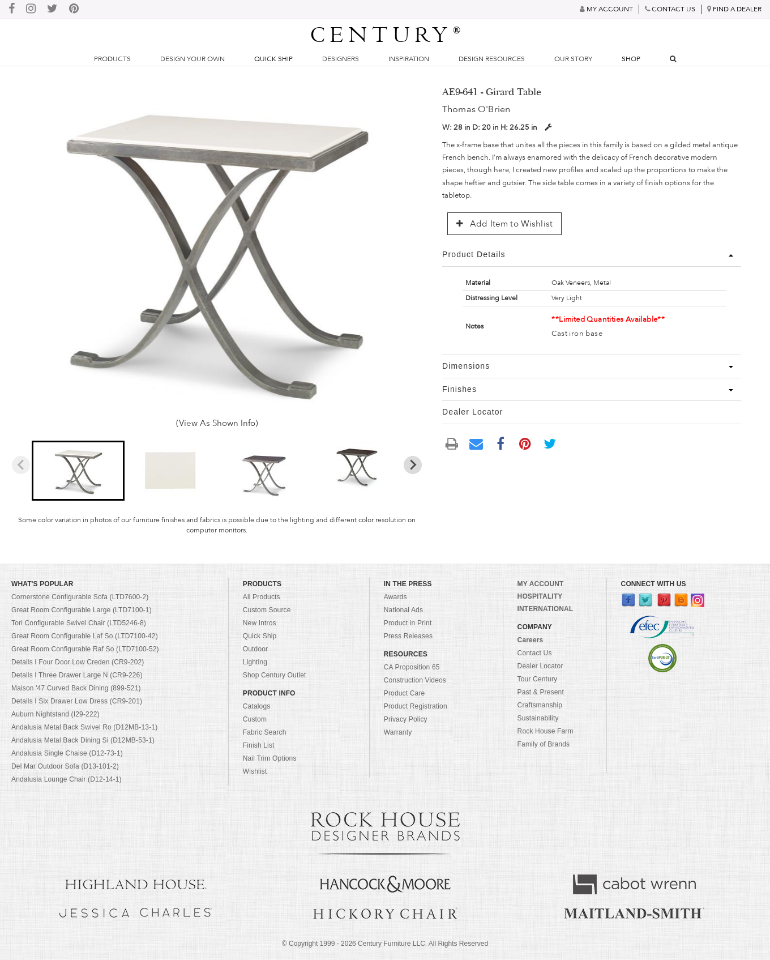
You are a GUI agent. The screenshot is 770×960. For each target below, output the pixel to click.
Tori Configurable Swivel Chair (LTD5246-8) (78, 623)
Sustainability (538, 718)
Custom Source (267, 610)
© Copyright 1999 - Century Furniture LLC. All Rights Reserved (385, 944)
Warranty (398, 732)
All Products (261, 597)
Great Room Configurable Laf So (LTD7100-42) (84, 636)
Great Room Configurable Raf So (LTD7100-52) (85, 649)
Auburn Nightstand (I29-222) (55, 714)
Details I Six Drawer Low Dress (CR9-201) (76, 701)
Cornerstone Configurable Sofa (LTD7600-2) (79, 597)
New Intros (259, 623)
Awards (395, 597)
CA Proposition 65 (412, 667)
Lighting (255, 662)
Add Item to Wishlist (504, 224)
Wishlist (255, 771)
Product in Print (408, 623)
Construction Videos (415, 680)
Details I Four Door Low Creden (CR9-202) (77, 662)
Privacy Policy (405, 719)
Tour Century (537, 679)
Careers (530, 640)
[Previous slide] (21, 465)
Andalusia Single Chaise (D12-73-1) (67, 753)
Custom (255, 719)
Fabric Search (264, 732)
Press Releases (408, 636)
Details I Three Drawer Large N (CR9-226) (77, 675)
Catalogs (257, 706)
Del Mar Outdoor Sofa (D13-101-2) (65, 766)
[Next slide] (413, 465)
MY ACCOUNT (540, 584)
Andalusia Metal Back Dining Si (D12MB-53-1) (83, 740)
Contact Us (534, 653)
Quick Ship (273, 59)
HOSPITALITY (540, 596)
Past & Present (540, 692)
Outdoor (255, 649)
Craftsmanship (539, 705)
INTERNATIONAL (545, 609)
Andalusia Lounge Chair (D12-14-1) (66, 779)
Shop (631, 59)
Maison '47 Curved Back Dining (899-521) (76, 688)
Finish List (259, 745)
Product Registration (415, 706)
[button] (78, 471)
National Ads (403, 610)
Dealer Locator (540, 666)
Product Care (404, 693)
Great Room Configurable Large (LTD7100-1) (81, 610)
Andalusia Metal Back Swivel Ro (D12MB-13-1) (84, 727)
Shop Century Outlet (274, 675)
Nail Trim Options (270, 758)
